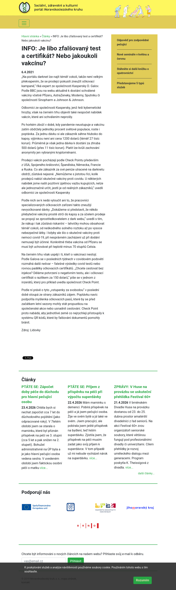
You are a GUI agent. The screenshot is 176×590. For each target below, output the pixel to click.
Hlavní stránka (30, 36)
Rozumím (142, 580)
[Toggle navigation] (24, 23)
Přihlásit (75, 561)
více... (44, 468)
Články (46, 36)
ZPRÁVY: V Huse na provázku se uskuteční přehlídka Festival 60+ (132, 392)
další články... (146, 473)
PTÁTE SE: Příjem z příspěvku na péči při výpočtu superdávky (85, 392)
